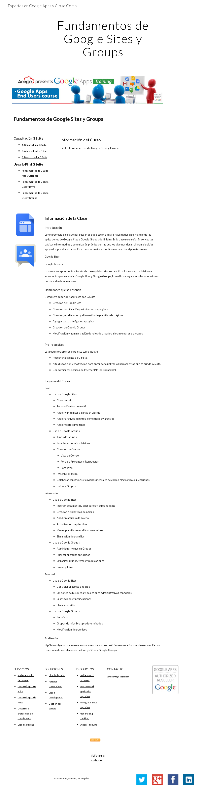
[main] (103, 38)
